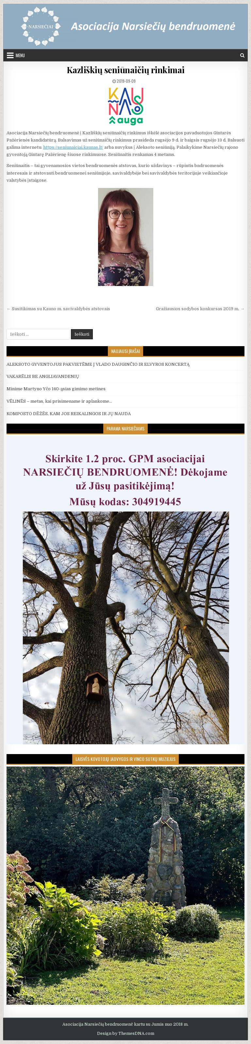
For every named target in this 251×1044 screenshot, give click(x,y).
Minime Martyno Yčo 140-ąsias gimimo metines (56, 388)
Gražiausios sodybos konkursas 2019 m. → (200, 308)
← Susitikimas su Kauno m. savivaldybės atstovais (58, 308)
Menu (20, 55)
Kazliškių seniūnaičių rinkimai (126, 70)
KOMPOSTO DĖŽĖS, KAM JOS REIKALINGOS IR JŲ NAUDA (69, 413)
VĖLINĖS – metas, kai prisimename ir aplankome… (59, 401)
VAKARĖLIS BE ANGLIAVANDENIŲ (43, 376)
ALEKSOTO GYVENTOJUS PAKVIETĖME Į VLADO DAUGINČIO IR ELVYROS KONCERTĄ (98, 364)
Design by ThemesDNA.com (125, 1033)
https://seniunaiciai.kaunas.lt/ (73, 147)
